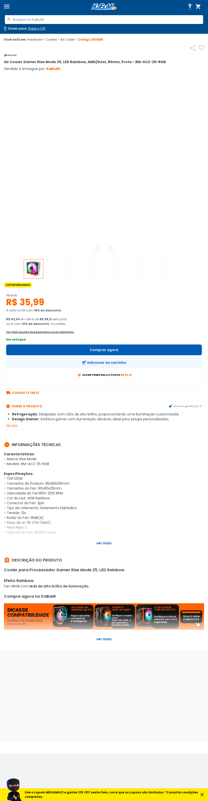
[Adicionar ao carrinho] (104, 362)
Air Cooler (68, 40)
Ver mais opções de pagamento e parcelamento (40, 332)
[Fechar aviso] (202, 795)
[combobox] (104, 19)
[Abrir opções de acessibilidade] (189, 6)
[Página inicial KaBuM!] (104, 6)
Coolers (52, 40)
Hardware (36, 40)
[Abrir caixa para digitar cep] (24, 28)
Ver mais (12, 425)
